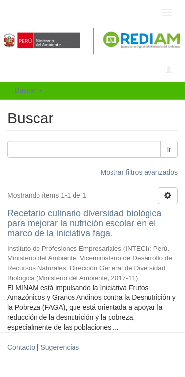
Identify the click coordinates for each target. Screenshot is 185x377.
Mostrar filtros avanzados (139, 172)
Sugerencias (59, 347)
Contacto (21, 347)
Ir (169, 149)
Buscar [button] (29, 90)
